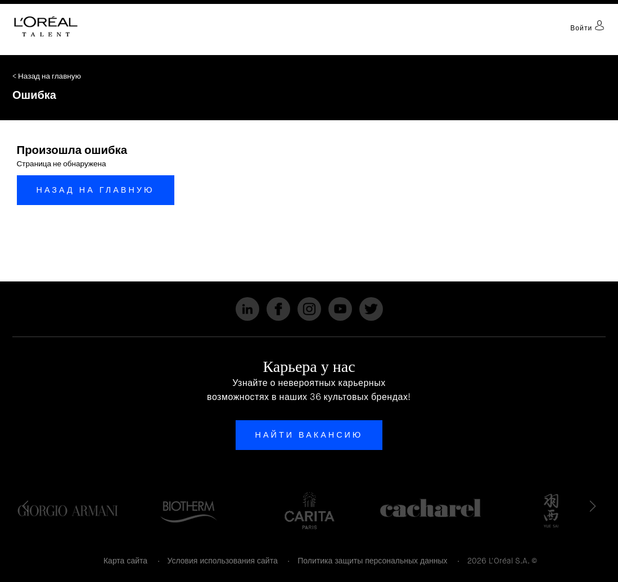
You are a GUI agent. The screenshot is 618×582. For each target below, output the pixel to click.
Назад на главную (96, 189)
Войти (587, 28)
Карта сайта (125, 560)
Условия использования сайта (223, 560)
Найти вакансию (309, 434)
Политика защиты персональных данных (372, 560)
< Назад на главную (46, 76)
